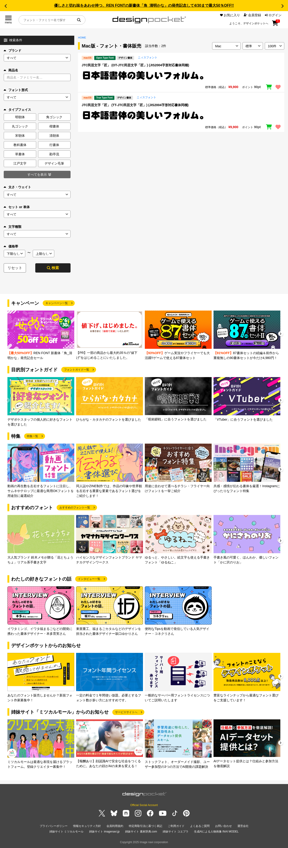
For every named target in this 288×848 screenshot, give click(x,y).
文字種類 (12, 227)
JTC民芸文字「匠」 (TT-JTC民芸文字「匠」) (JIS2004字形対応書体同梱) (135, 105)
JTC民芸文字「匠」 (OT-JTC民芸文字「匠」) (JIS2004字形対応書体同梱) (135, 65)
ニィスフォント (147, 57)
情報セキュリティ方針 (87, 826)
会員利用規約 (115, 826)
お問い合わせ (223, 826)
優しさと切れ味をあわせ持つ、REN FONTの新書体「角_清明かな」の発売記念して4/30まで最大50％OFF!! (144, 5)
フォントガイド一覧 (76, 369)
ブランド (12, 50)
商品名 (11, 70)
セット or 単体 (17, 207)
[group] (40, 335)
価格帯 (11, 246)
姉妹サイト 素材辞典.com (141, 831)
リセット (14, 268)
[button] (5, 6)
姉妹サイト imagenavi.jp (104, 831)
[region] (181, 75)
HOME (82, 37)
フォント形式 (16, 90)
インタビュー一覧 (89, 579)
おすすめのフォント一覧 (74, 507)
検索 (53, 268)
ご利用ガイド (176, 826)
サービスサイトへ (126, 712)
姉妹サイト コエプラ (175, 831)
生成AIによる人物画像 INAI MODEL (216, 831)
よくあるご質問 (200, 826)
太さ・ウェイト (17, 187)
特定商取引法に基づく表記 (145, 826)
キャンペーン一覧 (56, 303)
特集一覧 (32, 436)
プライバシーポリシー (54, 826)
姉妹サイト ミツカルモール (66, 831)
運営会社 (243, 826)
